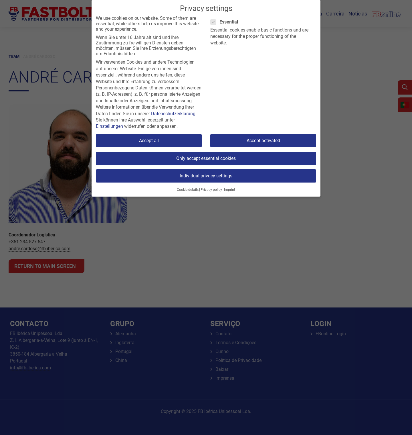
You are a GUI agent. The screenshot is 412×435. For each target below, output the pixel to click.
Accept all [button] (149, 140)
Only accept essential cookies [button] (206, 158)
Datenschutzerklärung (173, 113)
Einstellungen (109, 126)
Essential (226, 22)
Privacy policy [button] (211, 190)
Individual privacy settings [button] (206, 176)
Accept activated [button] (263, 140)
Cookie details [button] (188, 190)
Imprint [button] (229, 190)
